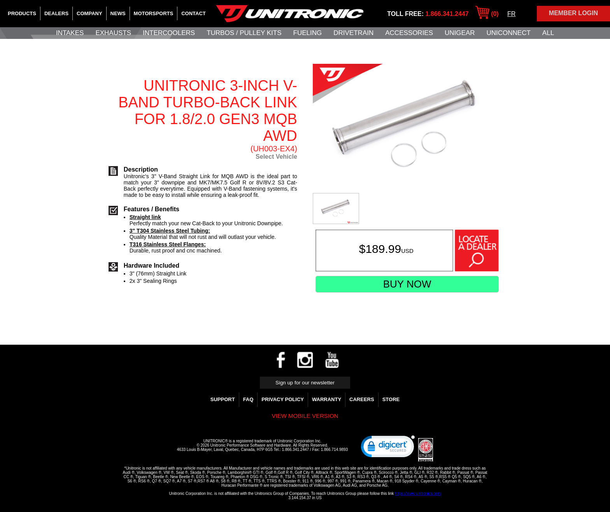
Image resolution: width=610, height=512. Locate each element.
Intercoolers (169, 33)
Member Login (573, 13)
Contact (193, 13)
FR (511, 14)
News (118, 13)
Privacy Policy (282, 399)
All (548, 33)
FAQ (248, 399)
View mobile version (305, 415)
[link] (388, 448)
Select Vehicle (276, 156)
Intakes (70, 33)
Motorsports (154, 13)
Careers (361, 399)
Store (391, 399)
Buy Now (407, 284)
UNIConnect (509, 33)
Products (22, 13)
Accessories (409, 33)
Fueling (307, 33)
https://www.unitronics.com (418, 493)
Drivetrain (353, 33)
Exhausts (113, 33)
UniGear (460, 33)
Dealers (56, 13)
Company (89, 13)
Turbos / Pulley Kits (244, 33)
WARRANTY (326, 399)
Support (222, 399)
